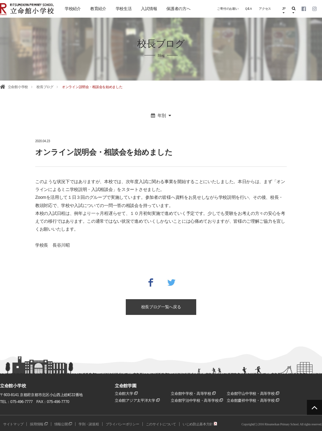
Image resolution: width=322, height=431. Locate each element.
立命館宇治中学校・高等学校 (197, 400)
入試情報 (149, 8)
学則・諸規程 (89, 424)
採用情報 (39, 424)
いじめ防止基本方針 (200, 424)
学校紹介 (73, 8)
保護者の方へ (178, 8)
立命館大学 (126, 393)
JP (284, 10)
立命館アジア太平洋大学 (137, 400)
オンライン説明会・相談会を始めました (92, 87)
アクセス (265, 8)
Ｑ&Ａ (249, 8)
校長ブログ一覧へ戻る (161, 307)
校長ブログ (44, 87)
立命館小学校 (18, 87)
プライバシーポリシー (122, 424)
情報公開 (63, 424)
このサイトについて (161, 424)
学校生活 (124, 8)
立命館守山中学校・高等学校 (253, 393)
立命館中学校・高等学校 (193, 393)
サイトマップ (13, 424)
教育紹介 (98, 8)
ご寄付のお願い (227, 8)
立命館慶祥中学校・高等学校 (253, 400)
